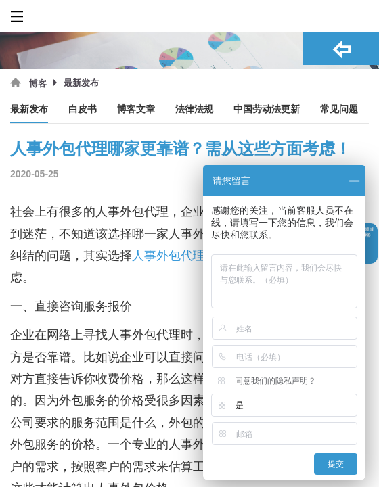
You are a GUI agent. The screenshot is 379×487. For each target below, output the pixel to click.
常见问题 (339, 109)
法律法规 (194, 109)
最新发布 (29, 109)
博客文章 (136, 109)
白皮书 (82, 109)
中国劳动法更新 (266, 109)
